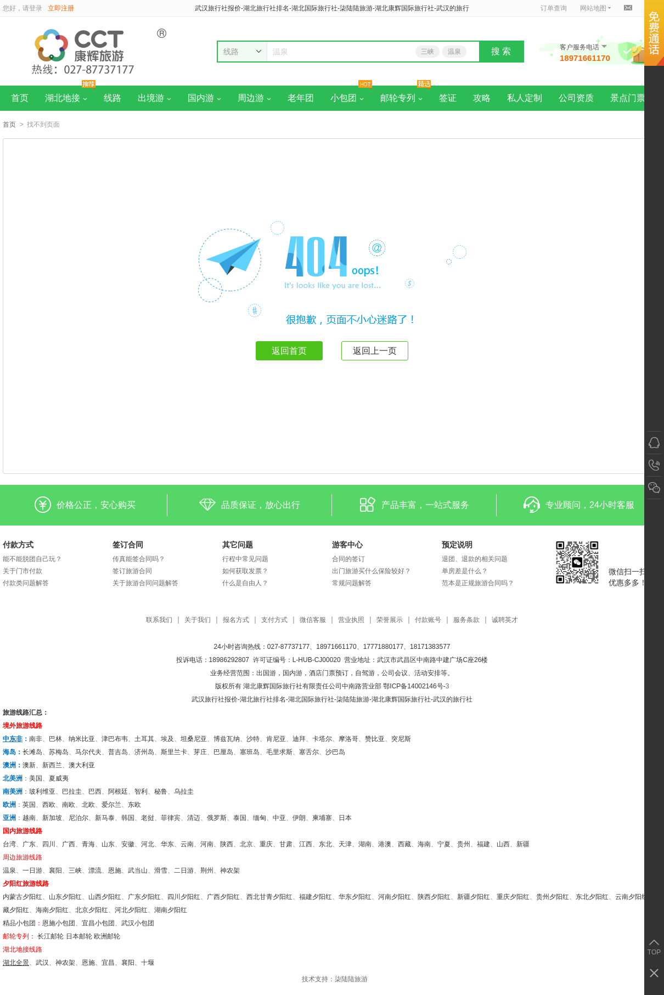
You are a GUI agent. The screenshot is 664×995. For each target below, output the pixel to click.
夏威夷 (59, 778)
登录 (35, 8)
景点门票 (627, 98)
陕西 (226, 844)
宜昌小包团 (98, 923)
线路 (112, 98)
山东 (108, 844)
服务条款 (466, 620)
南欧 (68, 805)
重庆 (266, 844)
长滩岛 (32, 752)
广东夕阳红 (144, 897)
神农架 (230, 870)
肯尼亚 (276, 739)
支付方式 (274, 620)
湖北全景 (16, 962)
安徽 (127, 844)
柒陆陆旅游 (351, 979)
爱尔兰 (111, 805)
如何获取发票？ (245, 571)
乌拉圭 (184, 791)
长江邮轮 (50, 936)
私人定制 (524, 98)
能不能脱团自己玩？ (32, 559)
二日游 (184, 870)
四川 (48, 844)
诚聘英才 (505, 620)
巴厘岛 (223, 752)
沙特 (253, 739)
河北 (147, 844)
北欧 (88, 805)
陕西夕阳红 (434, 897)
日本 (345, 818)
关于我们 (197, 620)
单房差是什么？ (465, 571)
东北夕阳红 (592, 897)
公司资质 (576, 98)
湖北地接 (66, 98)
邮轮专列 (401, 98)
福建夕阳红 (315, 897)
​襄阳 (127, 962)
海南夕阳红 (52, 910)
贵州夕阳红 (552, 897)
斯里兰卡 (174, 752)
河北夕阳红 (131, 910)
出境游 (154, 98)
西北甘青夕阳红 (269, 897)
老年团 (301, 98)
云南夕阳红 (631, 897)
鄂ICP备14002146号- (414, 686)
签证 (448, 98)
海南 (424, 844)
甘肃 (285, 844)
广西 (68, 844)
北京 (246, 844)
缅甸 (259, 818)
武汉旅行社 (208, 699)
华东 (167, 844)
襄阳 (55, 870)
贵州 (463, 844)
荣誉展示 (389, 620)
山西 (503, 844)
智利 (141, 791)
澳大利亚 (82, 765)
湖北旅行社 (256, 699)
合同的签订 (348, 559)
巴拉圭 (72, 791)
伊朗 (299, 818)
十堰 (147, 962)
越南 (29, 818)
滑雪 (160, 870)
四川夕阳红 (183, 897)
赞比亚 (375, 739)
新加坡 (52, 818)
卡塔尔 (322, 739)
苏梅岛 (59, 752)
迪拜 (299, 739)
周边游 (254, 98)
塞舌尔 (309, 752)
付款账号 (428, 620)
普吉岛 (118, 752)
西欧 (48, 805)
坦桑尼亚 (194, 739)
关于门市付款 (22, 571)
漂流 (95, 870)
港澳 (384, 844)
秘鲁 (160, 791)
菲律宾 (171, 818)
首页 (20, 98)
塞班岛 (250, 752)
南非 (35, 739)
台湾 (9, 844)
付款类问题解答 (26, 583)
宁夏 (444, 844)
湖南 (365, 844)
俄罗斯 (217, 818)
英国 (29, 805)
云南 (187, 844)
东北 (325, 844)
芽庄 (200, 752)
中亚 (279, 818)
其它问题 (237, 544)
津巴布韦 (115, 739)
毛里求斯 (279, 752)
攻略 (482, 98)
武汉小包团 (137, 923)
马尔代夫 (88, 752)
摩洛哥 (348, 739)
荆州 (206, 870)
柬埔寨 (322, 818)
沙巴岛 (335, 752)
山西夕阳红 (104, 897)
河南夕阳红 (394, 897)
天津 (345, 844)
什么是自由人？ (245, 583)
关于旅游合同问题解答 (145, 583)
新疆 (523, 844)
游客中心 (347, 544)
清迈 (193, 818)
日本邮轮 (79, 936)
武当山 (138, 870)
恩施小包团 (58, 923)
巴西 (95, 791)
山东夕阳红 (65, 897)
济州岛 (144, 752)
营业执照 (351, 620)
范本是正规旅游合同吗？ (478, 583)
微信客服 (313, 620)
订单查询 (554, 8)
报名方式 (236, 620)
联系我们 (159, 620)
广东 (29, 844)
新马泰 (105, 818)
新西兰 (52, 765)
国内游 (204, 98)
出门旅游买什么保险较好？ (371, 571)
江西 (305, 844)
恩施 (114, 870)
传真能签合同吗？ (138, 559)
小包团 (347, 98)
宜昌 (108, 962)
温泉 (454, 51)
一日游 (32, 870)
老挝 (147, 818)
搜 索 (501, 51)
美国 (35, 778)
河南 (206, 844)
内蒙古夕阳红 (22, 897)
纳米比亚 (82, 739)
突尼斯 (401, 739)
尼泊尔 (78, 818)
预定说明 (457, 544)
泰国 (239, 818)
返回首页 (289, 350)
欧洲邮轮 (107, 936)
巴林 (55, 739)
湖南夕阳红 (170, 910)
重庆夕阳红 (513, 897)
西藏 (404, 844)
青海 (88, 844)
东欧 (134, 805)
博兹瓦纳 (226, 739)
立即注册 (61, 8)
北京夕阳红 (91, 910)
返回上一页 (375, 350)
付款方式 (18, 544)
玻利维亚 (42, 791)
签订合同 (127, 544)
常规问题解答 (352, 583)
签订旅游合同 (132, 571)
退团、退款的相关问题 (475, 559)
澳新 (29, 765)
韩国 (127, 818)
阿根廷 (118, 791)
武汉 (42, 962)
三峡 (427, 51)
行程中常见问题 (245, 559)
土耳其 (144, 739)
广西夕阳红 (223, 897)
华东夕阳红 (355, 897)
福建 (483, 844)
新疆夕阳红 (473, 897)
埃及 (167, 739)
